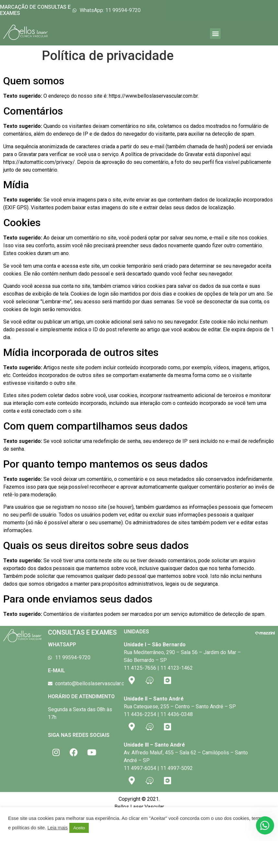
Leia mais (57, 827)
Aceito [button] (79, 827)
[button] (215, 33)
